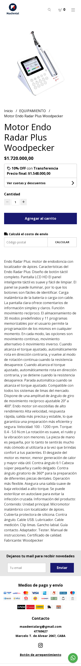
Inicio (9, 110)
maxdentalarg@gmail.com (41, 626)
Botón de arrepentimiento (40, 655)
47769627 (41, 631)
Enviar (62, 567)
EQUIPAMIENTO (33, 110)
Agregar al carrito (40, 218)
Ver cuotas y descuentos (26, 183)
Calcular (62, 242)
